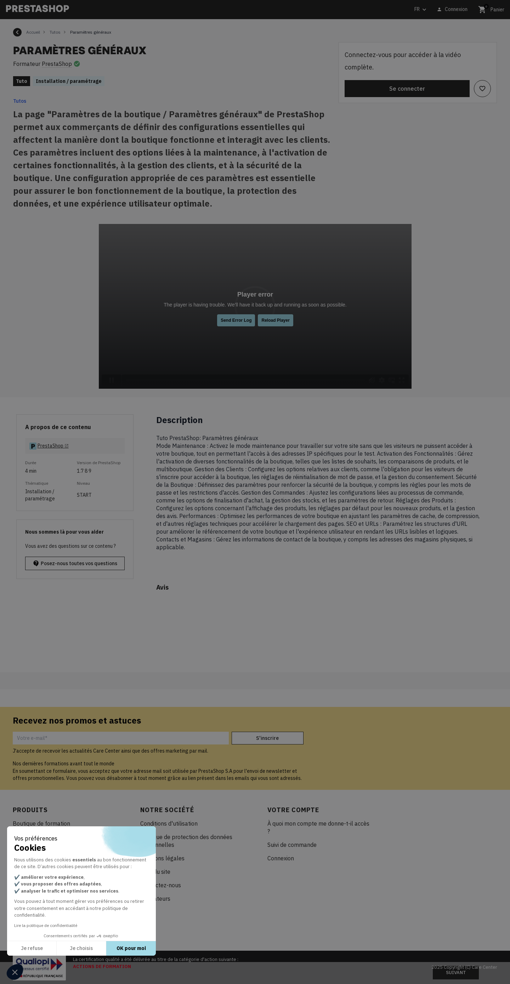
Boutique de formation (41, 823)
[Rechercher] (168, 10)
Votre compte (293, 810)
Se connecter (407, 88)
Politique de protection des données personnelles (186, 840)
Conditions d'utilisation (169, 823)
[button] (14, 971)
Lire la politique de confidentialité (45, 925)
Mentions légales (162, 858)
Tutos (19, 101)
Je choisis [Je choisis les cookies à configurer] (81, 948)
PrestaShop (57, 63)
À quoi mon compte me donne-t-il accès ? (318, 827)
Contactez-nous (160, 885)
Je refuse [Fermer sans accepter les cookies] (32, 948)
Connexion (280, 858)
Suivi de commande (292, 844)
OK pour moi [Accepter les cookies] (131, 948)
